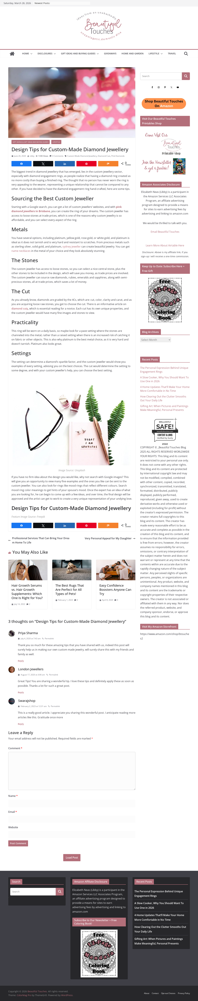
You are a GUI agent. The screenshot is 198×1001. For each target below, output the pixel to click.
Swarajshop (26, 701)
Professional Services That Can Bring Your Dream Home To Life (38, 540)
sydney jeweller (71, 246)
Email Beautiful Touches (165, 231)
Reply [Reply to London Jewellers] (21, 692)
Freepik (41, 516)
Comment (15, 748)
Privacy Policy (184, 993)
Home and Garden (133, 53)
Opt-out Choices (168, 993)
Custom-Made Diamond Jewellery (82, 156)
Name (13, 796)
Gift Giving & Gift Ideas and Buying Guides (30, 142)
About (146, 993)
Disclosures (45, 53)
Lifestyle (154, 53)
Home (25, 53)
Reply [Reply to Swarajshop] (21, 723)
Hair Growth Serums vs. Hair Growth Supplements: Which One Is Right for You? (27, 591)
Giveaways (110, 53)
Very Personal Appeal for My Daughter (110, 538)
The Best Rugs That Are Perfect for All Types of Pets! (69, 589)
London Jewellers (30, 669)
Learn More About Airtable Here (165, 245)
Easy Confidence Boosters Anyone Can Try (115, 589)
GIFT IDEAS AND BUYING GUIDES (78, 53)
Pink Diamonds (118, 156)
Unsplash (80, 470)
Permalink (48, 638)
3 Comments (56, 156)
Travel (172, 53)
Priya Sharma (28, 633)
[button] (30, 53)
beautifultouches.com (165, 431)
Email (12, 812)
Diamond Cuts (104, 156)
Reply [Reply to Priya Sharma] (21, 660)
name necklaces (21, 251)
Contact (155, 993)
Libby (32, 156)
